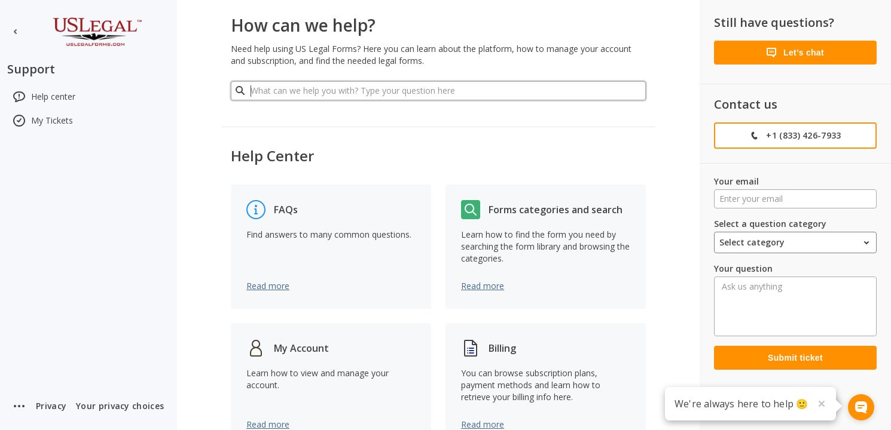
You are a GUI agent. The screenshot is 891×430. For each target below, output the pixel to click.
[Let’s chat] (795, 52)
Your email (736, 181)
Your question (743, 268)
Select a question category (770, 223)
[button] (120, 406)
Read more (267, 285)
